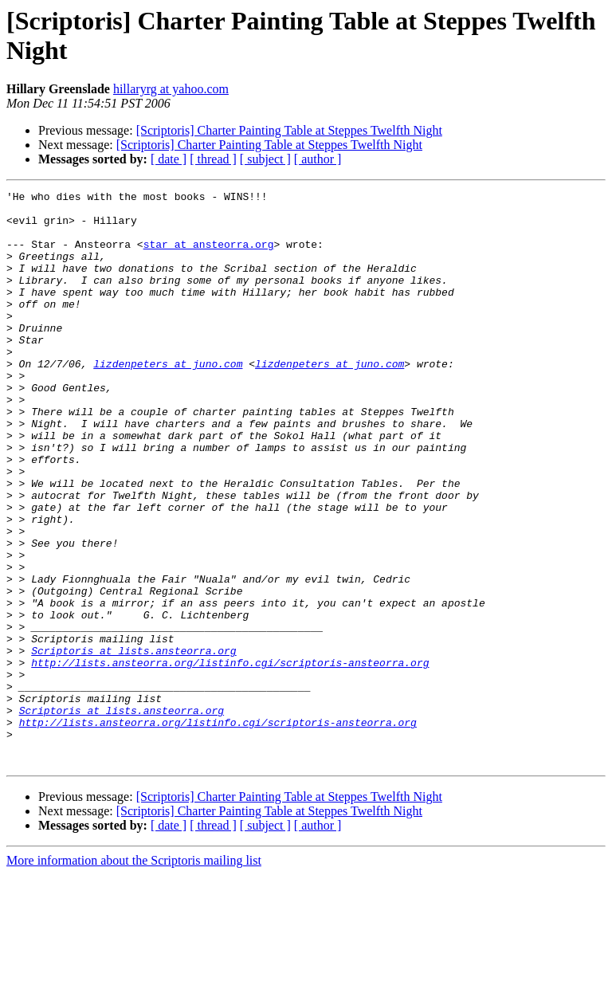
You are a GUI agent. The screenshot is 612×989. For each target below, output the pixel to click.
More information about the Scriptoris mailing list (133, 975)
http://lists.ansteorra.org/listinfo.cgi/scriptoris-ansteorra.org (230, 758)
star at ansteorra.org (208, 256)
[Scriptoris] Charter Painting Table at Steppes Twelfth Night (289, 130)
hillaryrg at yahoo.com (171, 89)
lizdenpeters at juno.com (167, 399)
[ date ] (168, 159)
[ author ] (318, 159)
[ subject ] (265, 159)
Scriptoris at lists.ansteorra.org (133, 743)
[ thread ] (213, 159)
